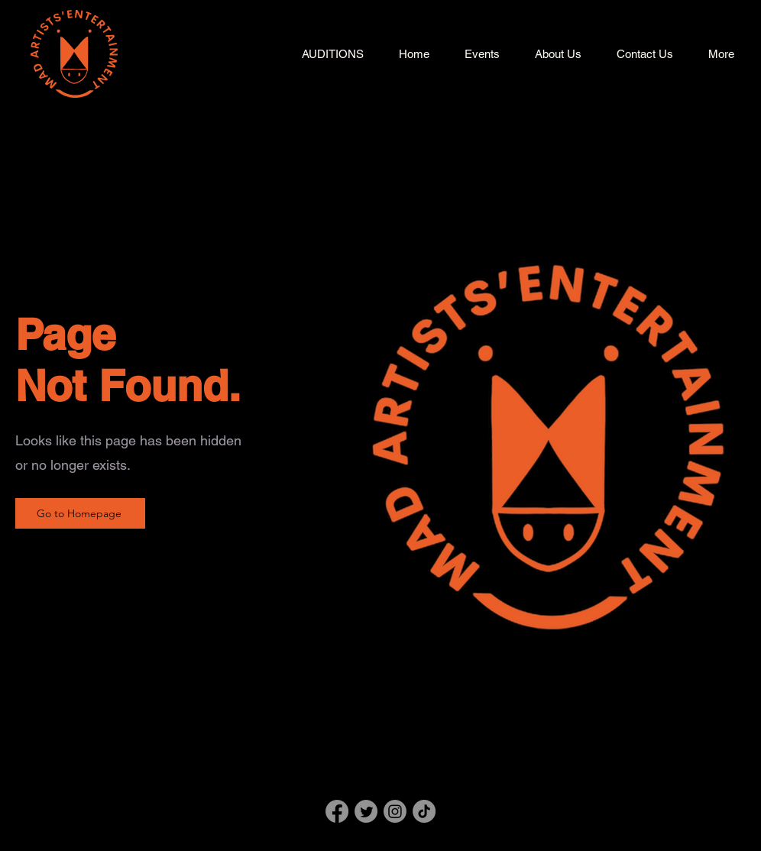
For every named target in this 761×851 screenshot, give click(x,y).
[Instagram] (395, 811)
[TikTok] (424, 811)
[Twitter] (366, 811)
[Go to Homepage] (80, 513)
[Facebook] (336, 811)
